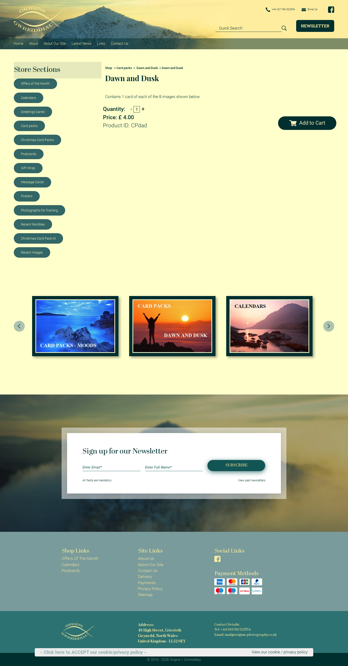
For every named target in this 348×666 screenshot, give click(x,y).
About (33, 43)
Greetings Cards (33, 111)
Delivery (145, 575)
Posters (26, 195)
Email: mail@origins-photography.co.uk (244, 634)
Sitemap (145, 594)
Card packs (29, 125)
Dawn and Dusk (147, 67)
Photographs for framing (39, 209)
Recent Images (32, 251)
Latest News (81, 43)
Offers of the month (35, 83)
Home (18, 43)
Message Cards (32, 181)
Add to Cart (307, 122)
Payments (147, 582)
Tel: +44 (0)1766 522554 (232, 629)
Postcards (28, 153)
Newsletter (315, 26)
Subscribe (236, 464)
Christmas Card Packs (37, 139)
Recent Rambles (33, 223)
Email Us (308, 9)
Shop (108, 67)
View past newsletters (251, 479)
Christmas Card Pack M (38, 237)
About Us (146, 557)
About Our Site (54, 43)
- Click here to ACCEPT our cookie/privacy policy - (93, 652)
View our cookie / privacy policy (280, 652)
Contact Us (119, 43)
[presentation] (19, 325)
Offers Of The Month (80, 557)
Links (101, 43)
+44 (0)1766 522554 (273, 10)
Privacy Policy (150, 588)
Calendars (28, 97)
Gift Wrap (28, 167)
